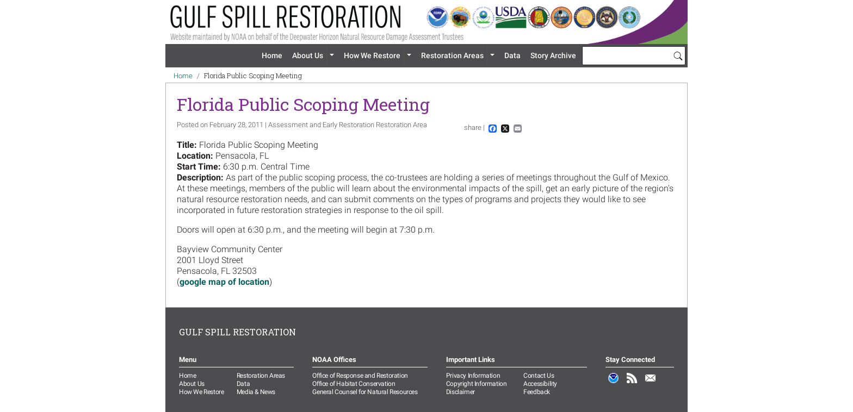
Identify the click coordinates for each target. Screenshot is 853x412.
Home (272, 55)
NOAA (613, 384)
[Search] (677, 55)
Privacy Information (473, 375)
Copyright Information (476, 384)
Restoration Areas (452, 55)
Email (650, 384)
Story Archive (553, 55)
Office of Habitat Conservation (353, 384)
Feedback (536, 392)
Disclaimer (460, 392)
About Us (307, 55)
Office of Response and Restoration (359, 375)
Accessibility (540, 384)
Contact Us (538, 375)
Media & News (256, 392)
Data (512, 55)
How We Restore (372, 55)
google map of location (224, 282)
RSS (632, 384)
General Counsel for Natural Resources (364, 392)
